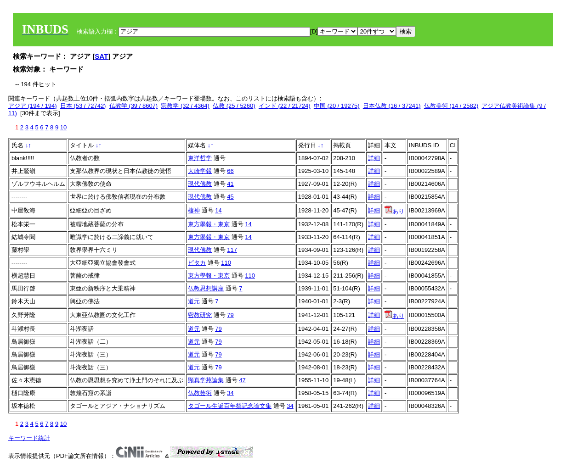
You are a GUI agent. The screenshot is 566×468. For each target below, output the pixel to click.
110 (226, 262)
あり (394, 211)
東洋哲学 (200, 158)
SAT (101, 56)
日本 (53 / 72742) (83, 105)
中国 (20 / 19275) (337, 105)
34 (230, 393)
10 (63, 127)
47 (242, 380)
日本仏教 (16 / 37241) (392, 105)
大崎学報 (200, 170)
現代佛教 (200, 183)
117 (232, 249)
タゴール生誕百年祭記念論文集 (230, 405)
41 (230, 183)
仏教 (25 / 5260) (234, 105)
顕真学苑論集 (206, 380)
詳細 (374, 158)
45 (230, 196)
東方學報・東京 (209, 224)
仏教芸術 (200, 393)
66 (230, 170)
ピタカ (197, 262)
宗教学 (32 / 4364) (185, 105)
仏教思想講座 (206, 288)
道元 (194, 301)
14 (218, 210)
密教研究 (200, 315)
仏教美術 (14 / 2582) (451, 105)
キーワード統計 (29, 438)
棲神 (194, 210)
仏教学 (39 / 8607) (133, 105)
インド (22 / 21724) (285, 105)
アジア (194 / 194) (32, 105)
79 (230, 315)
